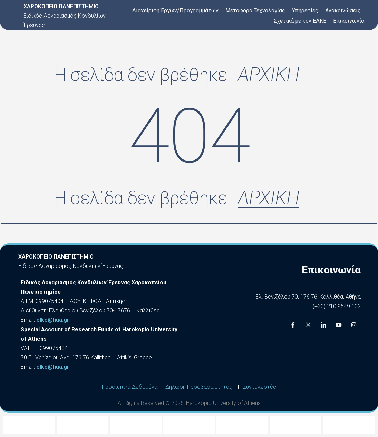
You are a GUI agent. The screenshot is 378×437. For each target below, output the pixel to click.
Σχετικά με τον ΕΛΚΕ (300, 21)
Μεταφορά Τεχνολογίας (255, 10)
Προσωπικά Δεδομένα (129, 386)
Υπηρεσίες (305, 10)
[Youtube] (338, 325)
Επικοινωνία (348, 21)
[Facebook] (293, 325)
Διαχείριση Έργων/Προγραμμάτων (175, 10)
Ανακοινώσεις (343, 10)
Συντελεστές (259, 386)
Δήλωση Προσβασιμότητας (198, 386)
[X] (308, 325)
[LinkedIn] (323, 325)
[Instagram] (354, 325)
